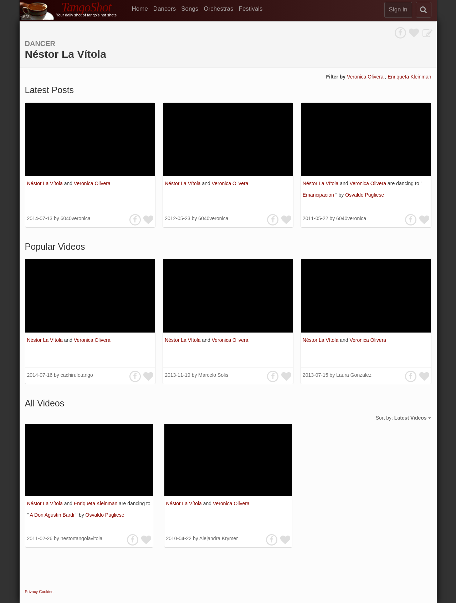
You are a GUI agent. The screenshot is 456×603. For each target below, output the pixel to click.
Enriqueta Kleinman (409, 77)
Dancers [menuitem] (164, 8)
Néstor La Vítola (45, 183)
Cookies (46, 591)
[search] (423, 9)
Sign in (398, 9)
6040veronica (76, 218)
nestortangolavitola (82, 538)
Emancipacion (319, 195)
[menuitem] (142, 9)
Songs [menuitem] (189, 8)
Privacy (31, 591)
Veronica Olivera (366, 77)
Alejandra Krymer (218, 538)
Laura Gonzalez (354, 375)
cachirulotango (77, 375)
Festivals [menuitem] (251, 8)
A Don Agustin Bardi (53, 515)
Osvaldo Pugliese (364, 195)
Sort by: (403, 418)
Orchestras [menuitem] (218, 8)
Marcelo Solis (213, 375)
